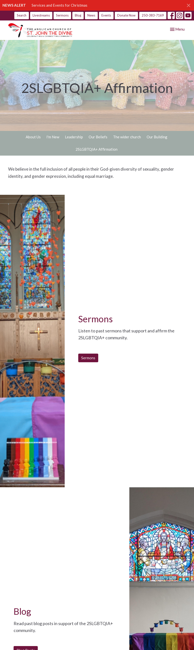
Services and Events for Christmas (59, 5)
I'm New (52, 137)
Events (106, 15)
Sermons (62, 15)
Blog (78, 15)
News (91, 15)
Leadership (74, 137)
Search (21, 15)
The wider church (127, 137)
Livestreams (41, 15)
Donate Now (126, 15)
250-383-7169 (153, 15)
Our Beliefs (98, 137)
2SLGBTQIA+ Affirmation (96, 149)
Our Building (157, 137)
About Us (33, 137)
